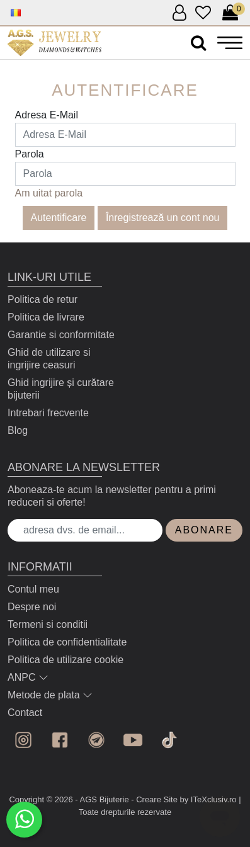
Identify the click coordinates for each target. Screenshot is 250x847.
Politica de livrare (46, 317)
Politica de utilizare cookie (65, 659)
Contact (25, 712)
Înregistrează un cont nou (163, 217)
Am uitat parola (49, 193)
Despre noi (32, 606)
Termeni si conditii (48, 624)
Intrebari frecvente (48, 412)
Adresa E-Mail (46, 115)
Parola (29, 154)
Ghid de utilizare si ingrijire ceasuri (49, 358)
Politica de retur (42, 299)
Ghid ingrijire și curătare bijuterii (61, 389)
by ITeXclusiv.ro (208, 799)
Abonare (204, 530)
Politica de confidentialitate (67, 642)
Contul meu (33, 589)
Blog (18, 430)
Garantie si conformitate (61, 334)
